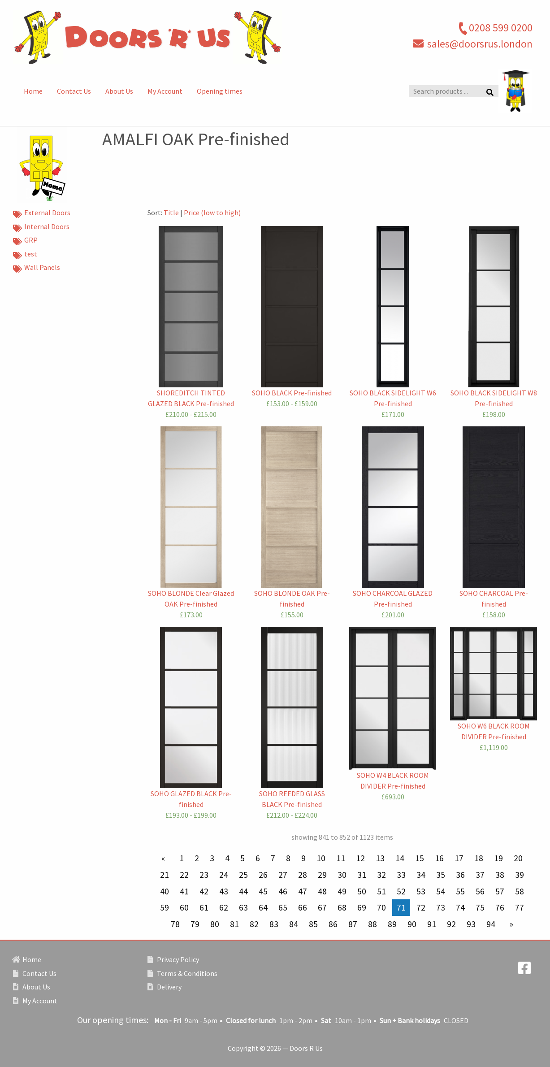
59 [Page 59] (164, 907)
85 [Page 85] (313, 924)
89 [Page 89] (392, 924)
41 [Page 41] (184, 891)
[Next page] (510, 924)
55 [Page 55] (460, 891)
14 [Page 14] (399, 858)
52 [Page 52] (401, 891)
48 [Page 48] (322, 891)
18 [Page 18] (478, 858)
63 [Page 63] (243, 907)
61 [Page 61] (203, 907)
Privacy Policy (173, 959)
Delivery (164, 986)
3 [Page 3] (212, 858)
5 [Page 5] (242, 858)
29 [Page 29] (322, 874)
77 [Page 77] (519, 907)
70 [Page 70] (381, 907)
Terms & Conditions (182, 973)
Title (171, 212)
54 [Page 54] (440, 891)
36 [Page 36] (460, 874)
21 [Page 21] (164, 874)
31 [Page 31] (361, 874)
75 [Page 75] (480, 907)
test (25, 254)
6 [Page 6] (258, 858)
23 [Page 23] (203, 874)
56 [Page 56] (480, 891)
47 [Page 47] (302, 891)
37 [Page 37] (480, 874)
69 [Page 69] (361, 907)
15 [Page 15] (419, 858)
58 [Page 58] (519, 891)
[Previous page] (165, 858)
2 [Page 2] (197, 858)
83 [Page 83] (273, 924)
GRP (25, 240)
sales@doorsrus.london (480, 44)
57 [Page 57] (499, 891)
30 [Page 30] (342, 874)
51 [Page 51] (381, 891)
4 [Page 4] (227, 858)
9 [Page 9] (303, 858)
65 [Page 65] (282, 907)
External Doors (41, 213)
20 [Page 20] (518, 858)
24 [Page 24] (223, 874)
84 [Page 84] (293, 924)
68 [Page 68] (342, 907)
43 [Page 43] (223, 891)
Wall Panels (36, 268)
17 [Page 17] (459, 858)
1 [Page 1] (181, 858)
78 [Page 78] (175, 924)
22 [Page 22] (184, 874)
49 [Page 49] (342, 891)
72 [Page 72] (420, 907)
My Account (164, 91)
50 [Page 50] (361, 891)
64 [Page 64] (263, 907)
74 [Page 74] (460, 907)
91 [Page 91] (431, 924)
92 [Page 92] (451, 924)
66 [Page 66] (302, 907)
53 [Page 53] (420, 891)
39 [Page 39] (519, 874)
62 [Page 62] (223, 907)
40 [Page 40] (164, 891)
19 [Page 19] (498, 858)
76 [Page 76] (499, 907)
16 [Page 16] (439, 858)
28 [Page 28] (302, 874)
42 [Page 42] (203, 891)
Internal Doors (41, 227)
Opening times (220, 91)
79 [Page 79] (195, 924)
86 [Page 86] (333, 924)
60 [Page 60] (184, 907)
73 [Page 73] (440, 907)
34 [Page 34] (420, 874)
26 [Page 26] (263, 874)
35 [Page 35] (440, 874)
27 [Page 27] (282, 874)
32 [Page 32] (381, 874)
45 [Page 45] (263, 891)
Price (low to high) (212, 212)
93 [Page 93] (471, 924)
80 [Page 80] (214, 924)
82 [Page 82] (254, 924)
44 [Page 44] (243, 891)
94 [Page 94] (490, 924)
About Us (119, 91)
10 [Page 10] (320, 858)
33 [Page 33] (401, 874)
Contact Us (74, 91)
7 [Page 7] (273, 858)
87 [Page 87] (352, 924)
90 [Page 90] (411, 924)
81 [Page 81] (234, 924)
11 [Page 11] (340, 858)
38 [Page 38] (499, 874)
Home (33, 91)
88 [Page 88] (372, 924)
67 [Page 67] (322, 907)
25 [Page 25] (243, 874)
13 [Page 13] (380, 858)
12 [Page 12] (360, 858)
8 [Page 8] (288, 858)
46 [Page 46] (282, 891)
